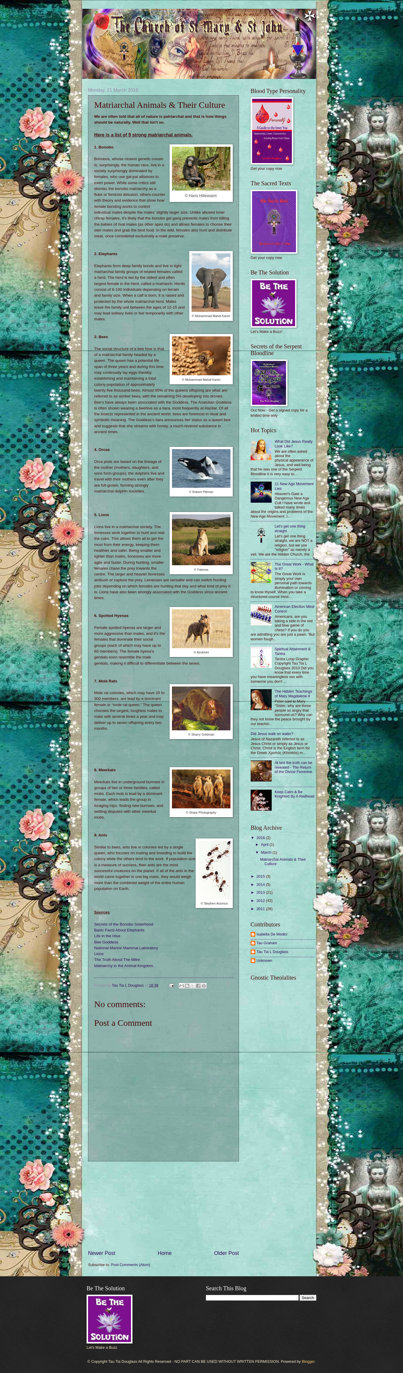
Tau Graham (266, 943)
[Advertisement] (163, 1205)
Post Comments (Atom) (130, 1265)
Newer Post (101, 1253)
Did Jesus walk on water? (272, 734)
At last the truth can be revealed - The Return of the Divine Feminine (293, 767)
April (265, 844)
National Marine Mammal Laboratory (126, 948)
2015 (261, 876)
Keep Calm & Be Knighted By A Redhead (294, 794)
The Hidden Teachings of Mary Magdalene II (293, 693)
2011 (261, 909)
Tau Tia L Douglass (272, 952)
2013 (261, 892)
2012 (261, 900)
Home (165, 1253)
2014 (261, 884)
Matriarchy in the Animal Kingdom (123, 966)
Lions (99, 954)
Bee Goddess (106, 942)
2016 (261, 838)
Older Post (226, 1253)
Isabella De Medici (271, 934)
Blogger (308, 1361)
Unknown (264, 960)
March (266, 852)
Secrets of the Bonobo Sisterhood (123, 924)
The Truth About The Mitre (117, 959)
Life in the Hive (107, 936)
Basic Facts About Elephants (119, 930)
